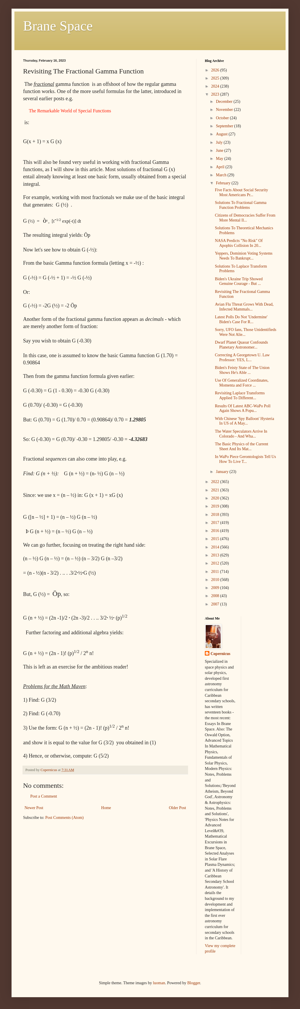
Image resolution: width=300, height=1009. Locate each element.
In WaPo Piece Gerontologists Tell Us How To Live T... (245, 459)
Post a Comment (43, 796)
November (225, 109)
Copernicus (220, 654)
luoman (159, 983)
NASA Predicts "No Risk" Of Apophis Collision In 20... (238, 243)
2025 (215, 78)
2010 (215, 580)
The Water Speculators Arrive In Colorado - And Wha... (241, 433)
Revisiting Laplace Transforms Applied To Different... (240, 395)
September (225, 126)
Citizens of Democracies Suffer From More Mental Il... (245, 217)
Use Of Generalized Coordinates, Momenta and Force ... (242, 382)
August (222, 134)
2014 (215, 547)
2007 (215, 604)
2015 (215, 539)
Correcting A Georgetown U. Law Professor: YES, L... (242, 357)
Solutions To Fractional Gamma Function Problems (241, 205)
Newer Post (34, 808)
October (223, 118)
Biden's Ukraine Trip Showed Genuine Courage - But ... (238, 281)
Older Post (177, 808)
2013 (215, 555)
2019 (215, 506)
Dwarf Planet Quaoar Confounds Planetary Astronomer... (241, 344)
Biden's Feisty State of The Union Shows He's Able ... (242, 370)
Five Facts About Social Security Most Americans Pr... (241, 192)
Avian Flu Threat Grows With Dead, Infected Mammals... (244, 306)
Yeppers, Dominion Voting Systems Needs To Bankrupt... (244, 255)
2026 (215, 70)
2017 (215, 522)
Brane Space (58, 25)
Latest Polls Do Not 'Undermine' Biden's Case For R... (241, 319)
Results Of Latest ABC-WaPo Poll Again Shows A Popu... (243, 408)
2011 (215, 571)
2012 (215, 563)
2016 (215, 531)
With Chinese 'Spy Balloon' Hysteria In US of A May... (244, 421)
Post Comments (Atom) (64, 817)
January (222, 472)
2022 (215, 482)
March (221, 175)
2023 (215, 94)
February (223, 183)
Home (106, 808)
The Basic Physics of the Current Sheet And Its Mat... (241, 446)
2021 (215, 490)
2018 (215, 514)
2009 (215, 588)
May (220, 158)
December (224, 101)
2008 (215, 596)
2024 (215, 86)
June (220, 150)
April (220, 167)
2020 (215, 498)
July (220, 142)
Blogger (193, 983)
